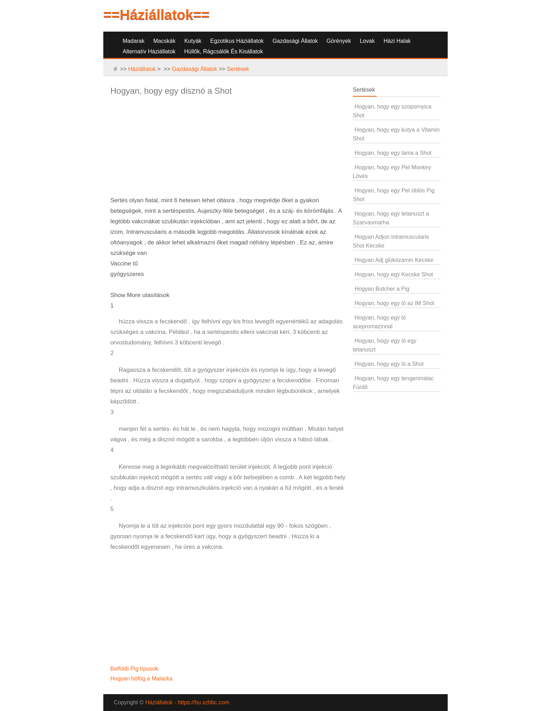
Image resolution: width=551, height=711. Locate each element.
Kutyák (192, 41)
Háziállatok (142, 69)
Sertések (238, 69)
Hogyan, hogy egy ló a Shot (389, 364)
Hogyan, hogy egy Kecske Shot (394, 274)
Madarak (133, 41)
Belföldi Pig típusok (135, 669)
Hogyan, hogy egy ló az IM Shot (394, 303)
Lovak (367, 41)
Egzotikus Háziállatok (237, 41)
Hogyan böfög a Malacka (142, 679)
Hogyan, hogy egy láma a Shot (393, 153)
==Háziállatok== (156, 14)
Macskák (164, 41)
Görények (338, 41)
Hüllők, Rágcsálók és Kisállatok (223, 51)
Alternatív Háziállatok (149, 51)
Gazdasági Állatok (295, 41)
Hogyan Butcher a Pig (382, 289)
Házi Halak (396, 41)
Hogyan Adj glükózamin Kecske (394, 260)
